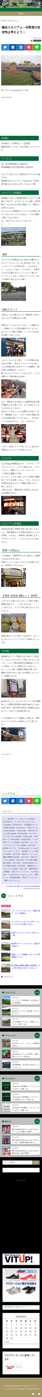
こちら (17, 90)
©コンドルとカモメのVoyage (13, 1389)
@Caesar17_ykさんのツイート (17, 1307)
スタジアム (37, 41)
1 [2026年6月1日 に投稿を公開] (6, 1324)
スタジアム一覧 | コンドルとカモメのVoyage (24, 886)
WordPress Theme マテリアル (25, 1386)
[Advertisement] (20, 114)
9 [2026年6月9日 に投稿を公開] (11, 1328)
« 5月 (6, 1342)
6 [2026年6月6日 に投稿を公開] (30, 1324)
